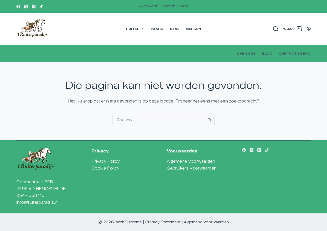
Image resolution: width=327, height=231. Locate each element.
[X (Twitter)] (26, 6)
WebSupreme (129, 222)
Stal (174, 29)
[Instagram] (34, 6)
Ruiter (136, 29)
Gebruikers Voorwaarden (192, 168)
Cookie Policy (105, 168)
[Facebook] (18, 6)
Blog (267, 53)
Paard (157, 29)
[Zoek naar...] (158, 120)
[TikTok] (41, 6)
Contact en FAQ (295, 53)
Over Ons (246, 53)
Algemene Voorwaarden (191, 161)
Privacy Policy (105, 161)
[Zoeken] (275, 28)
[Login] (309, 29)
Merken (193, 29)
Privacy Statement (163, 222)
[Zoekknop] (209, 120)
